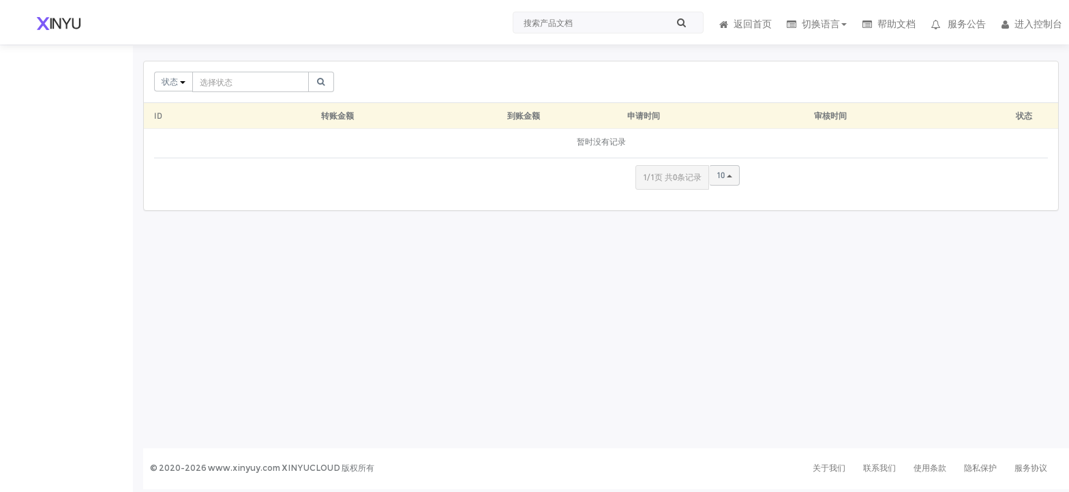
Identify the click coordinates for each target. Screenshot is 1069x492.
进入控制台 (1030, 24)
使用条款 (930, 468)
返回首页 (744, 24)
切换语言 (816, 24)
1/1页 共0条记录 (672, 177)
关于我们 (829, 468)
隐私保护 (980, 468)
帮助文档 (888, 24)
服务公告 (958, 24)
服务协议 (1030, 468)
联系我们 (879, 468)
